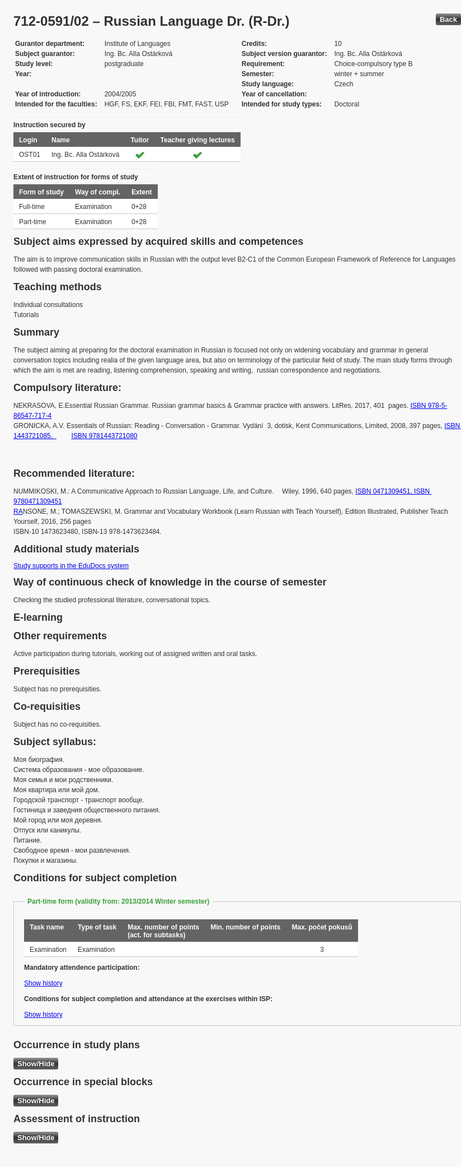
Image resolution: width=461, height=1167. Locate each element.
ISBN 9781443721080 (104, 436)
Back (448, 19)
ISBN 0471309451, (384, 491)
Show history (43, 983)
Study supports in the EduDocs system (71, 566)
